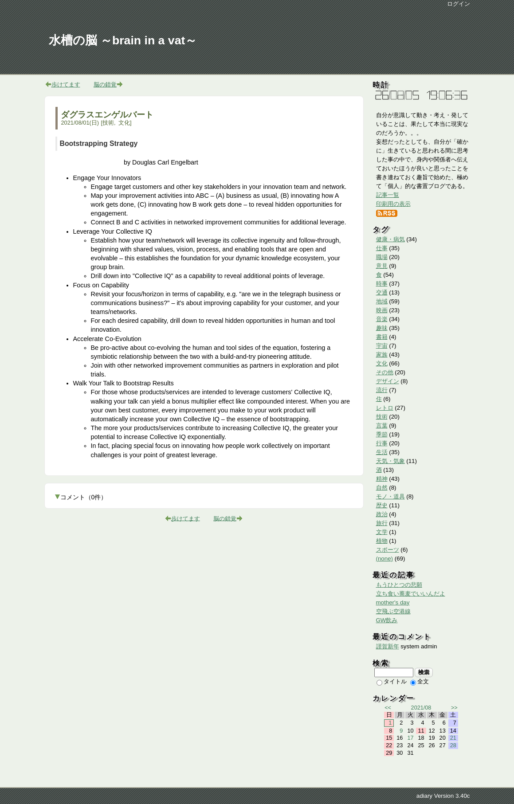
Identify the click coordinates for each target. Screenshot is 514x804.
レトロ (384, 407)
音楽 (382, 319)
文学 (382, 532)
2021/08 (421, 708)
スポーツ (387, 549)
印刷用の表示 (393, 203)
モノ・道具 (390, 496)
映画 (382, 310)
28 (453, 745)
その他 (384, 372)
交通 (382, 292)
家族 (382, 354)
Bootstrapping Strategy (99, 143)
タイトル (392, 681)
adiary (424, 795)
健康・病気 (390, 239)
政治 (382, 514)
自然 (382, 487)
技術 (108, 122)
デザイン (387, 381)
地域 (382, 301)
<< (388, 708)
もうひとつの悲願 (399, 584)
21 (453, 738)
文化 (124, 122)
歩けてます (65, 84)
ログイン (458, 3)
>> (454, 708)
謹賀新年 (387, 646)
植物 (382, 540)
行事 (382, 443)
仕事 (382, 248)
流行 (382, 390)
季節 (382, 434)
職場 (382, 257)
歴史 (382, 505)
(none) (384, 558)
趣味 (382, 328)
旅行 (382, 523)
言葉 (382, 425)
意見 (382, 266)
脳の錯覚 (105, 84)
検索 (424, 672)
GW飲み (387, 620)
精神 (382, 478)
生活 (382, 452)
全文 (419, 681)
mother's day (393, 602)
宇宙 (382, 345)
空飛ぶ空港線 (393, 611)
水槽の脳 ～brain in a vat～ (123, 40)
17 (410, 738)
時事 (382, 283)
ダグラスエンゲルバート (107, 114)
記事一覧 (387, 195)
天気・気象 (390, 461)
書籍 (382, 336)
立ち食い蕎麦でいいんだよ (410, 593)
